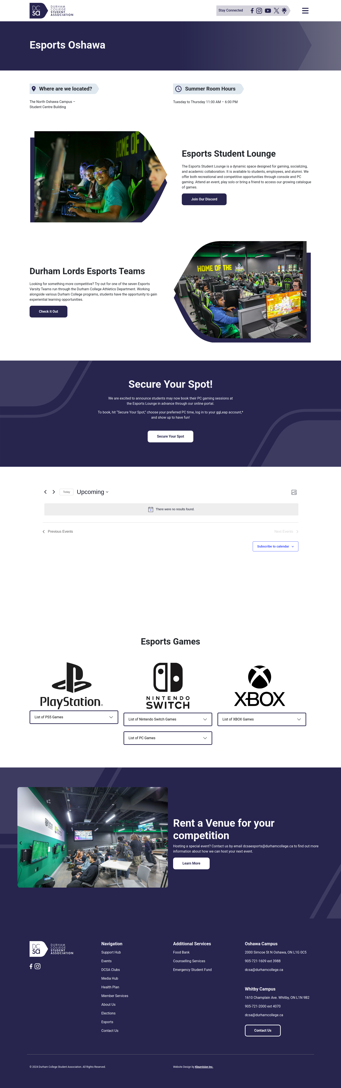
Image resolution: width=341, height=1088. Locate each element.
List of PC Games (142, 738)
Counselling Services (189, 961)
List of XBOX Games (238, 719)
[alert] (171, 509)
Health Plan (110, 987)
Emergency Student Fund (192, 970)
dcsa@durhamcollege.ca (264, 970)
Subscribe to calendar (273, 546)
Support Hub (111, 952)
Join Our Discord (204, 199)
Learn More (191, 863)
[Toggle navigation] (305, 10)
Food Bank (181, 952)
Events (106, 961)
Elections (108, 1013)
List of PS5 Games (49, 717)
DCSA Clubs (110, 970)
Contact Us (110, 1031)
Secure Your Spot (170, 436)
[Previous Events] (45, 492)
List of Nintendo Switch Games (152, 719)
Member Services (114, 996)
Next (164, 843)
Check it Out (48, 311)
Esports (107, 1022)
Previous (21, 843)
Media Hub (109, 978)
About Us (108, 1004)
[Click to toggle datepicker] (92, 492)
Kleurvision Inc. (204, 1066)
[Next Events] (53, 492)
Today (66, 492)
